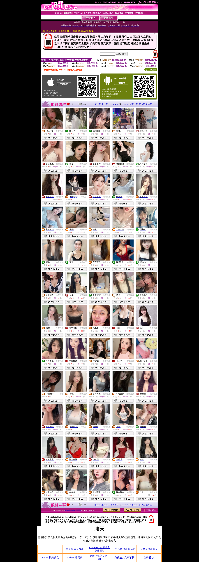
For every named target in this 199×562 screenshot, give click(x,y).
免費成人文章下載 (124, 557)
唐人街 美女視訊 (75, 549)
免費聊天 (59, 197)
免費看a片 (149, 557)
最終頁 (149, 104)
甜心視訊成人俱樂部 (73, 510)
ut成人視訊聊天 (149, 549)
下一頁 (135, 104)
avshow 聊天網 (75, 557)
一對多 (84, 197)
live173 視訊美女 (50, 557)
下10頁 (142, 104)
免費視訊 (59, 131)
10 (130, 104)
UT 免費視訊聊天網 (124, 549)
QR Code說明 (151, 70)
